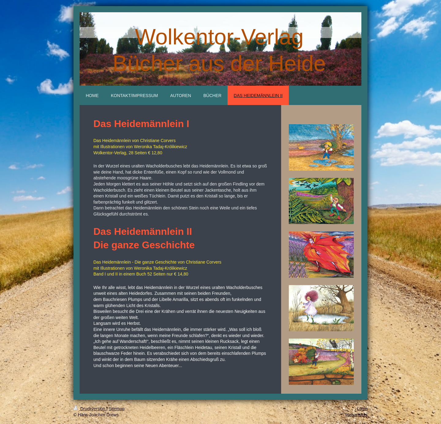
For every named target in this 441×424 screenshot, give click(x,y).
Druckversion (90, 408)
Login (362, 408)
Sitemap (116, 408)
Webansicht (356, 414)
